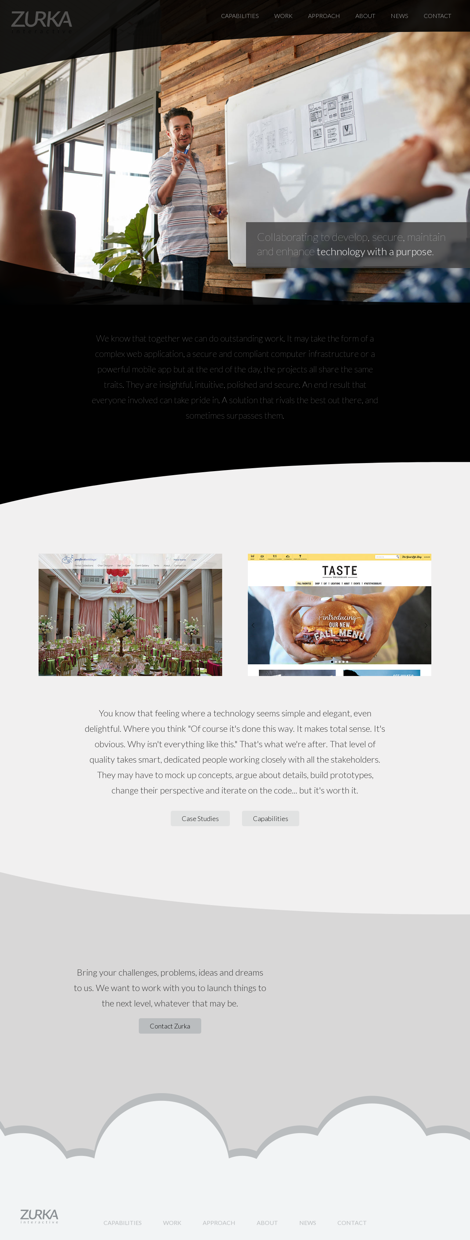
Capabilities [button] (270, 818)
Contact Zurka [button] (170, 1026)
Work (283, 15)
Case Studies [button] (200, 818)
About (365, 15)
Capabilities (240, 15)
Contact (437, 15)
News (399, 15)
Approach (324, 15)
